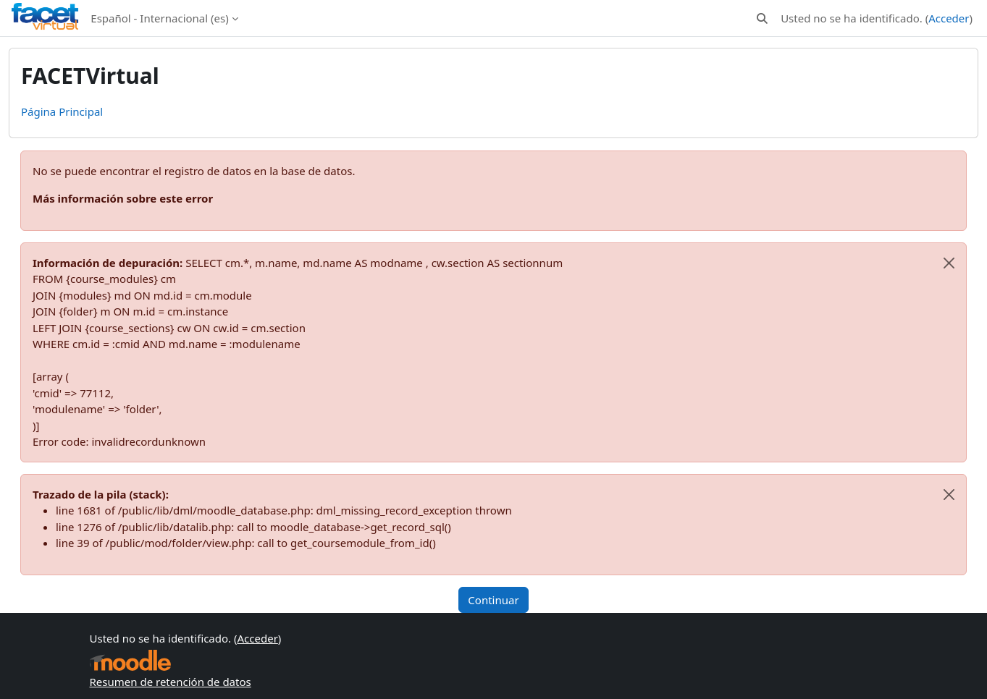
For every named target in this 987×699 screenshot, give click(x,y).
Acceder (948, 18)
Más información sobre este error (123, 198)
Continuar (493, 600)
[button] (762, 18)
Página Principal (62, 111)
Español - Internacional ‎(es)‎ (159, 18)
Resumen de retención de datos (170, 681)
